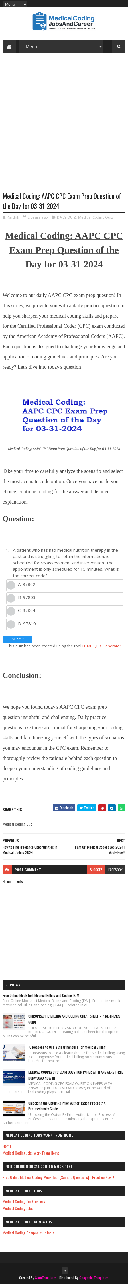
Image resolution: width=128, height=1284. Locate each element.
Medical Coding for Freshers (24, 1201)
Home (7, 1146)
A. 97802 (26, 584)
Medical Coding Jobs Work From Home (31, 1153)
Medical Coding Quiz (95, 217)
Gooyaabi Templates (94, 1277)
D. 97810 (27, 623)
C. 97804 (26, 610)
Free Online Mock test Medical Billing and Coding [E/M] (41, 995)
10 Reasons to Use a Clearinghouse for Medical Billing (66, 1047)
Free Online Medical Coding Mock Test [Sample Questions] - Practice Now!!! (58, 1177)
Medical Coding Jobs (18, 1208)
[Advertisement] (64, 127)
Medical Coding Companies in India (28, 1233)
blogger (96, 869)
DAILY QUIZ (66, 217)
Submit (17, 639)
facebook (115, 869)
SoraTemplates (46, 1277)
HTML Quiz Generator (101, 645)
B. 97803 (27, 597)
